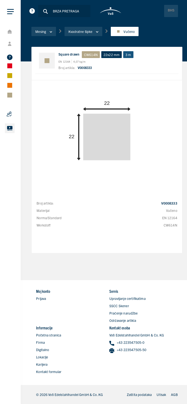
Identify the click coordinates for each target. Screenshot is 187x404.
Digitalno (42, 349)
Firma (40, 342)
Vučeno (125, 31)
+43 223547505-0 (126, 342)
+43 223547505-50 (127, 350)
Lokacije (42, 357)
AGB (174, 394)
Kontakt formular (48, 371)
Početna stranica (48, 335)
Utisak (161, 394)
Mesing (43, 31)
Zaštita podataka (139, 394)
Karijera (41, 364)
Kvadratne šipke (83, 31)
